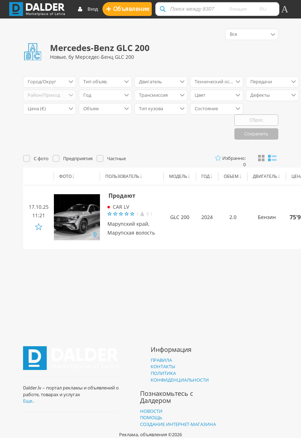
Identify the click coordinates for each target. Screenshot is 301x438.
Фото (65, 176)
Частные (116, 158)
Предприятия (78, 158)
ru (263, 9)
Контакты (163, 366)
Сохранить (256, 133)
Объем (231, 176)
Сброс (256, 120)
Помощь (151, 417)
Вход (88, 9)
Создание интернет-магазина (178, 424)
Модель (178, 176)
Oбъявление (128, 9)
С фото (41, 158)
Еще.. (28, 401)
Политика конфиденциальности (180, 376)
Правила (161, 360)
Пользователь (122, 176)
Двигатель (265, 176)
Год (205, 176)
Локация (238, 9)
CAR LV (121, 206)
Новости (151, 411)
